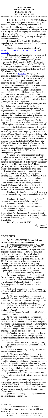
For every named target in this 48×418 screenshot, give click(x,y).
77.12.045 (33, 50)
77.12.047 (5, 53)
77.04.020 (14, 50)
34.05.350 (22, 73)
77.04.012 (5, 50)
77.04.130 (23, 50)
